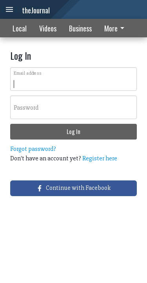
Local (20, 28)
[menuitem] (116, 28)
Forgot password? (33, 149)
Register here (99, 158)
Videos (47, 28)
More (115, 28)
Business (80, 28)
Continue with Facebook (73, 188)
